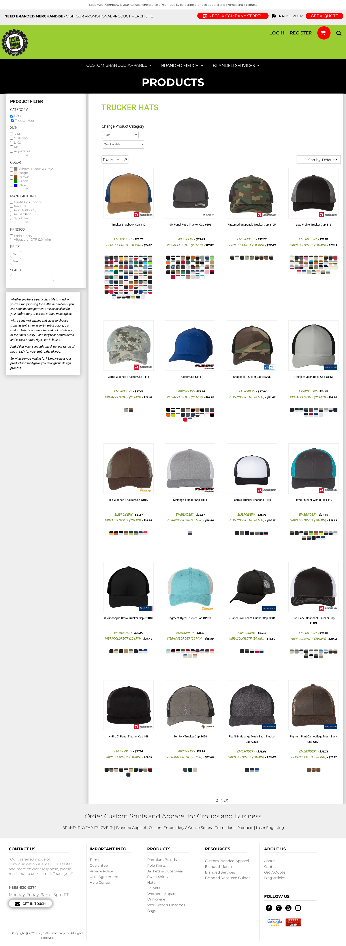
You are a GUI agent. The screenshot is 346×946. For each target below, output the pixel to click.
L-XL (17, 142)
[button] (324, 33)
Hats (17, 116)
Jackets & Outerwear (165, 871)
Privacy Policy (101, 871)
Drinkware (156, 899)
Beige (23, 173)
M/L (16, 147)
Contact (271, 866)
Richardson (22, 214)
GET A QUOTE (324, 15)
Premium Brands (162, 860)
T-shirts (153, 888)
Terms (95, 860)
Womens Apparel (162, 894)
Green (23, 181)
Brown (24, 177)
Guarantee (99, 865)
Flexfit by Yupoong (28, 202)
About (269, 861)
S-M (17, 134)
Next (225, 800)
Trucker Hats (25, 120)
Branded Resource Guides (227, 878)
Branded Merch (218, 866)
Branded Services (220, 872)
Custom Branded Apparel (227, 861)
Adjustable (22, 151)
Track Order (288, 16)
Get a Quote (275, 872)
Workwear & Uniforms (166, 905)
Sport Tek (21, 218)
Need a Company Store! (233, 15)
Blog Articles (275, 878)
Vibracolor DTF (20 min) (32, 239)
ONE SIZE (21, 138)
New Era (20, 206)
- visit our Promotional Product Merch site (78, 16)
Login (276, 33)
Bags (151, 911)
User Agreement (104, 877)
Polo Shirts (156, 865)
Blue (22, 185)
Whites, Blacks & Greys (36, 169)
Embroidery (23, 235)
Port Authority (25, 210)
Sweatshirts (157, 877)
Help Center (100, 882)
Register (301, 33)
